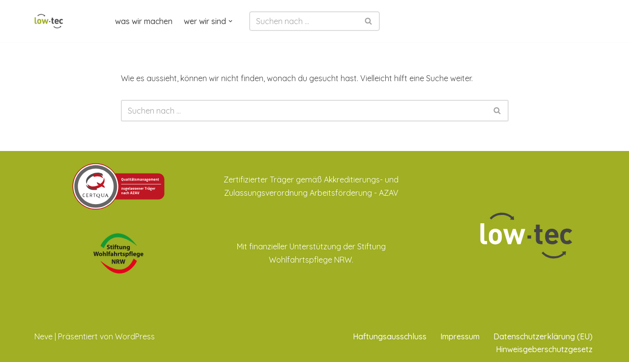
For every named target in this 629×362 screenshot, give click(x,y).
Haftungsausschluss (390, 336)
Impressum (460, 336)
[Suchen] (303, 21)
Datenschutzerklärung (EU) (543, 336)
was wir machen (143, 21)
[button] (230, 21)
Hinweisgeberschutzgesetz (544, 349)
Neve (43, 336)
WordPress (135, 336)
